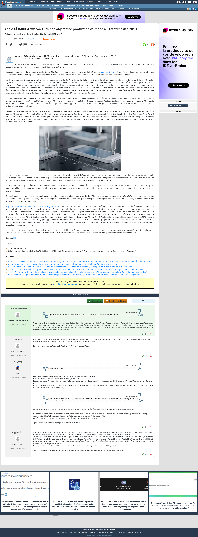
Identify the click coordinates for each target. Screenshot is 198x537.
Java (62, 6)
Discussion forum (178, 106)
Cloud (38, 6)
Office (104, 6)
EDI (78, 6)
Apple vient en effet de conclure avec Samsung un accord (33, 208)
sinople (18, 344)
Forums (33, 2)
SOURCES (105, 9)
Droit (108, 2)
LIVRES (77, 9)
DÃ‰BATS (114, 9)
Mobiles (111, 6)
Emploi (89, 2)
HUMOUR (135, 9)
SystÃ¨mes (120, 6)
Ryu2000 (18, 367)
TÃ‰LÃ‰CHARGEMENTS (91, 9)
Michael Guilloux (33, 41)
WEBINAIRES (68, 9)
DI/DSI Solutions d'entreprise (23, 6)
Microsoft (55, 6)
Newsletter (78, 2)
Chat (67, 2)
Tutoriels (43, 2)
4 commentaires (49, 41)
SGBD (97, 6)
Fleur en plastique (18, 313)
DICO (128, 9)
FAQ (52, 2)
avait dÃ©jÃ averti (110, 74)
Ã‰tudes (99, 2)
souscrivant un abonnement (65, 286)
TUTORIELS (53, 9)
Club (116, 2)
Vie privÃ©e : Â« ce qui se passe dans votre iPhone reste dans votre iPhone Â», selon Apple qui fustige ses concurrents (63, 266)
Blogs (60, 2)
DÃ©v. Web (71, 6)
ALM (47, 6)
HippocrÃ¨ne (18, 437)
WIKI (122, 9)
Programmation (87, 6)
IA (43, 6)
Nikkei (16, 240)
